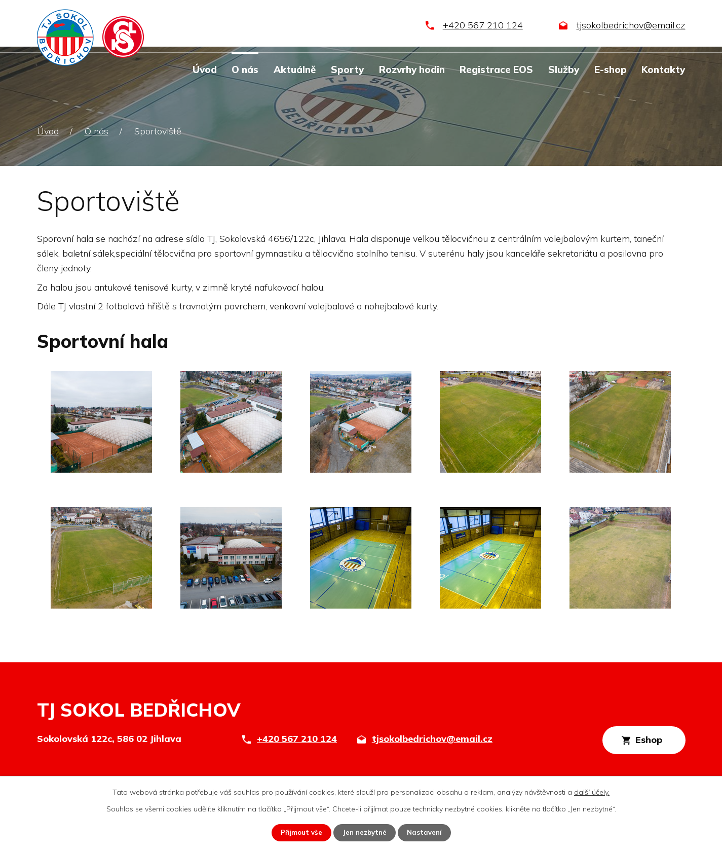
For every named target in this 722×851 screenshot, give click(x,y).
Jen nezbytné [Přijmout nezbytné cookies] (365, 832)
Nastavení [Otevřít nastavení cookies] (427, 832)
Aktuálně (295, 69)
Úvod (205, 69)
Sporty (347, 69)
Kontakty (663, 69)
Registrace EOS (496, 69)
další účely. (592, 791)
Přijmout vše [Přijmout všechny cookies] (299, 832)
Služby (563, 69)
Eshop (639, 742)
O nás (245, 69)
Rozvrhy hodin (412, 69)
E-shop (610, 69)
